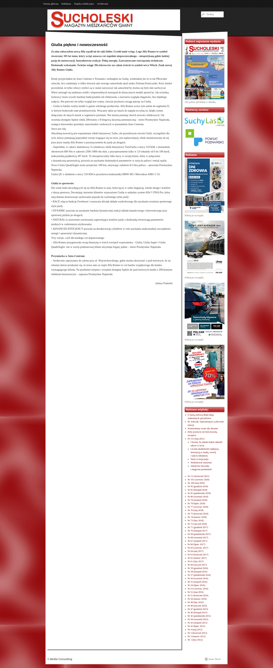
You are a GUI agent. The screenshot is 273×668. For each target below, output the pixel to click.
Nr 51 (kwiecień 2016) (198, 595)
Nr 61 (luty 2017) (196, 561)
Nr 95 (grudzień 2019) (198, 486)
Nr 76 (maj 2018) (196, 510)
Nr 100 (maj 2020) (196, 483)
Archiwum (102, 3)
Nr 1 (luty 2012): (195, 639)
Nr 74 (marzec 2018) (197, 517)
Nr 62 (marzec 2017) (197, 558)
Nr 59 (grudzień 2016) (198, 568)
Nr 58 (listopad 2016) (197, 571)
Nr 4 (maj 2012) (195, 629)
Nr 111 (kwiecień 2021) (198, 476)
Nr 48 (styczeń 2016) (197, 605)
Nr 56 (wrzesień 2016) (198, 578)
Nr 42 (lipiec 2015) (196, 626)
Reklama (66, 3)
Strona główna (50, 3)
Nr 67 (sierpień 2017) (197, 541)
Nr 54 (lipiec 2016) (196, 585)
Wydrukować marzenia (201, 462)
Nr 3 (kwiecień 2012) (197, 633)
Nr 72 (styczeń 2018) (197, 524)
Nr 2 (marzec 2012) (197, 636)
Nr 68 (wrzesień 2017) (198, 537)
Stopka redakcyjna (84, 3)
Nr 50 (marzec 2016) (197, 599)
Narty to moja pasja (199, 459)
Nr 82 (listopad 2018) (197, 490)
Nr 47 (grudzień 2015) (198, 609)
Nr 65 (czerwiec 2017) (198, 547)
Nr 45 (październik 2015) (199, 616)
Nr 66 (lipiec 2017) (196, 544)
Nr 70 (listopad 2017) (197, 530)
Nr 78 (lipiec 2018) (196, 503)
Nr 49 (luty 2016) (196, 602)
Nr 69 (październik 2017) (199, 534)
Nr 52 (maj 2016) (196, 592)
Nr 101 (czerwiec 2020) (198, 479)
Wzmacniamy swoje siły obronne (203, 428)
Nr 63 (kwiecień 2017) (198, 554)
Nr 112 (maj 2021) (196, 438)
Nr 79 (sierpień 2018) (197, 500)
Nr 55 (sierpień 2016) (197, 582)
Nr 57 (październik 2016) (199, 575)
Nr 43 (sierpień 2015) (197, 622)
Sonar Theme (215, 659)
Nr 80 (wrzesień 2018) (198, 496)
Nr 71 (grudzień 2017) (198, 527)
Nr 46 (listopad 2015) (197, 612)
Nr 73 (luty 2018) (196, 520)
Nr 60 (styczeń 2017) (197, 564)
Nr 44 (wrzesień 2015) (198, 619)
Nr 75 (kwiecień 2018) (198, 513)
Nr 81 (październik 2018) (199, 493)
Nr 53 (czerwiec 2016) (198, 588)
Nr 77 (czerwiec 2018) (198, 507)
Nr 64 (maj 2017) (196, 551)
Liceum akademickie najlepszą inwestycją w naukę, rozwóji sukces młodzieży (205, 452)
